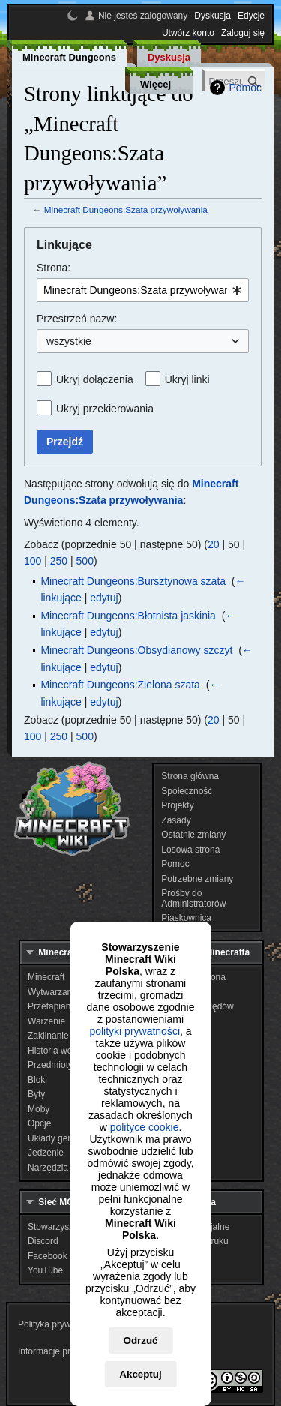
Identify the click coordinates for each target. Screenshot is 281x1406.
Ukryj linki (187, 379)
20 (214, 544)
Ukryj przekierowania (105, 409)
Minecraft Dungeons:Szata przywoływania (126, 209)
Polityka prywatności (59, 1324)
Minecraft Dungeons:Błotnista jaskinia (127, 616)
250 (58, 561)
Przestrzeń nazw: (77, 319)
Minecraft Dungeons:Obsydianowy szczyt (136, 650)
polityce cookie (144, 1127)
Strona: (53, 268)
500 (85, 561)
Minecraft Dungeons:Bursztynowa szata (133, 581)
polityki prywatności (134, 1031)
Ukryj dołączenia (94, 379)
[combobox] (143, 290)
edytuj (104, 598)
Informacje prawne (55, 1351)
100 (32, 561)
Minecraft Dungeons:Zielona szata (119, 685)
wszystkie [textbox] (68, 341)
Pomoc (245, 88)
